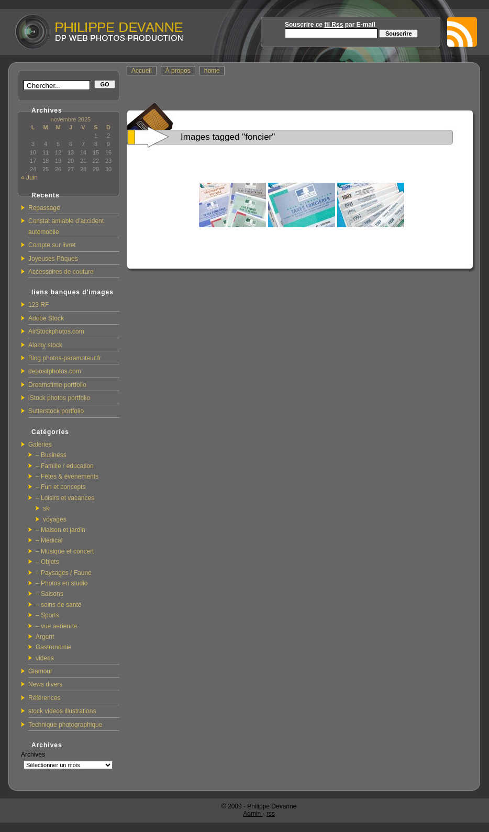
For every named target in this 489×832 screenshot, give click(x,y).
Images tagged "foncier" (228, 137)
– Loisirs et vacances (65, 498)
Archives (33, 754)
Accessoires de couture (61, 271)
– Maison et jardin (60, 530)
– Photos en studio (61, 583)
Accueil (141, 70)
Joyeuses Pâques (53, 258)
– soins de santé (58, 604)
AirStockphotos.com (56, 331)
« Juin (29, 177)
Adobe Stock (46, 318)
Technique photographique (65, 724)
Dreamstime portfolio (57, 385)
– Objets (47, 561)
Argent (45, 636)
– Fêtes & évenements (67, 476)
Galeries (40, 444)
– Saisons (49, 593)
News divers (45, 684)
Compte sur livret (52, 245)
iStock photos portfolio (59, 398)
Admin (252, 813)
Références (44, 698)
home (212, 70)
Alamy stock (45, 345)
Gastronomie (54, 647)
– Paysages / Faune (64, 572)
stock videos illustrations (62, 711)
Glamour (40, 671)
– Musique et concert (65, 551)
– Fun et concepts (60, 487)
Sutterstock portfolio (56, 411)
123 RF (38, 304)
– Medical (49, 540)
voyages (54, 519)
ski (47, 508)
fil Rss (333, 24)
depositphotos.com (54, 371)
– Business (51, 455)
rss (270, 813)
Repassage (44, 208)
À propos (178, 70)
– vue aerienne (56, 626)
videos (45, 658)
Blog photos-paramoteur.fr (64, 358)
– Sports (47, 615)
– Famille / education (65, 466)
